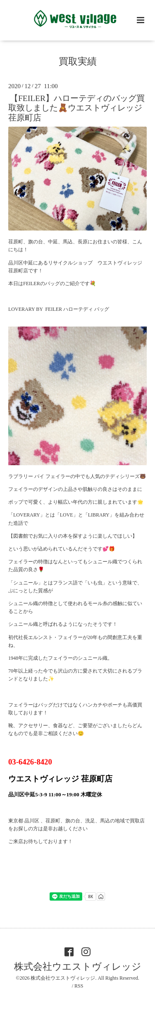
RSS (78, 986)
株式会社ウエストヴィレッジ (77, 966)
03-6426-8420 (30, 761)
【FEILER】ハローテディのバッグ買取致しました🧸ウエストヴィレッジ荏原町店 (76, 108)
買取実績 (78, 61)
